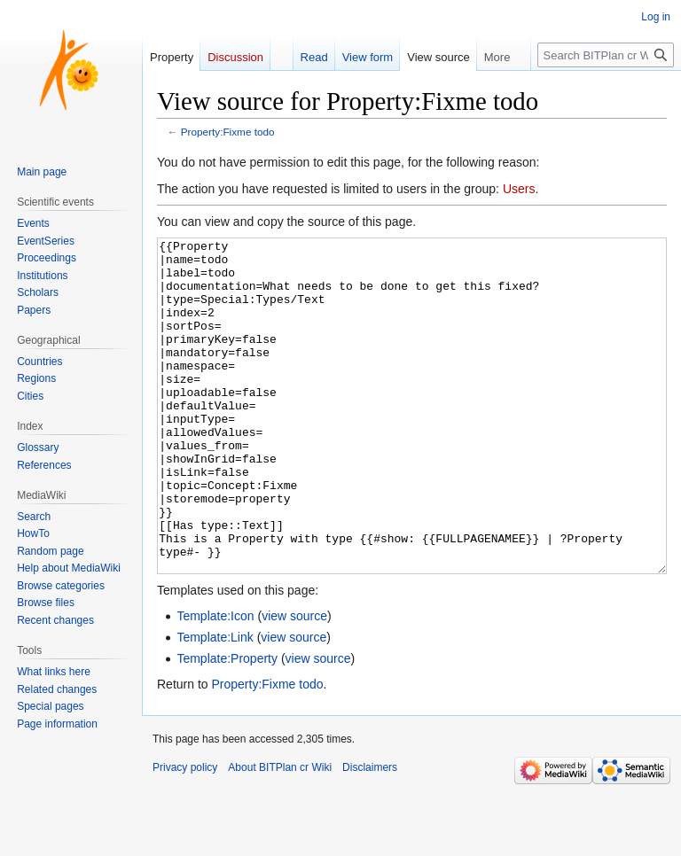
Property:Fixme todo (228, 131)
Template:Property (227, 725)
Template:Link (214, 703)
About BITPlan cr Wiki (280, 834)
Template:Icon (215, 682)
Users (519, 189)
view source (294, 682)
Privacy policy (185, 834)
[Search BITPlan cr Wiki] (605, 55)
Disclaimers (369, 834)
